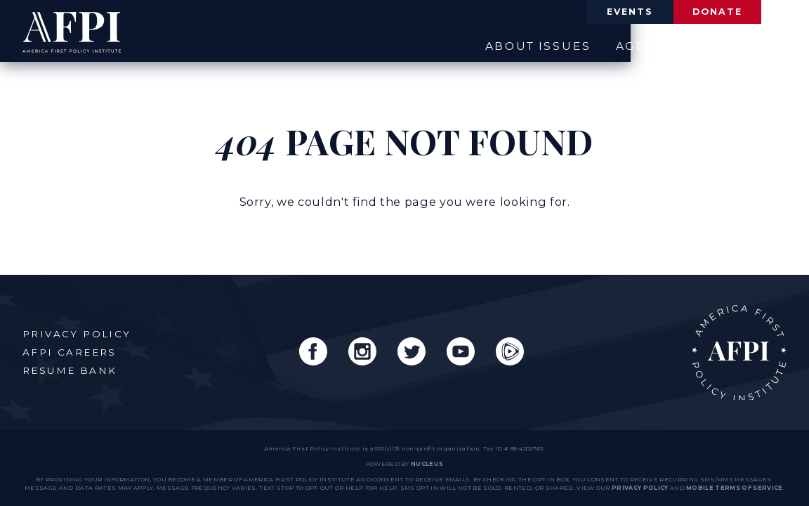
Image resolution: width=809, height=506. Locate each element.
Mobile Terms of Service (734, 487)
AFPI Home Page (736, 349)
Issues (534, 45)
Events (593, 12)
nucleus (427, 463)
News (685, 45)
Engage (757, 45)
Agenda (612, 45)
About (462, 45)
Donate (705, 12)
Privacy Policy (78, 330)
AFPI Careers (70, 348)
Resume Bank (70, 366)
